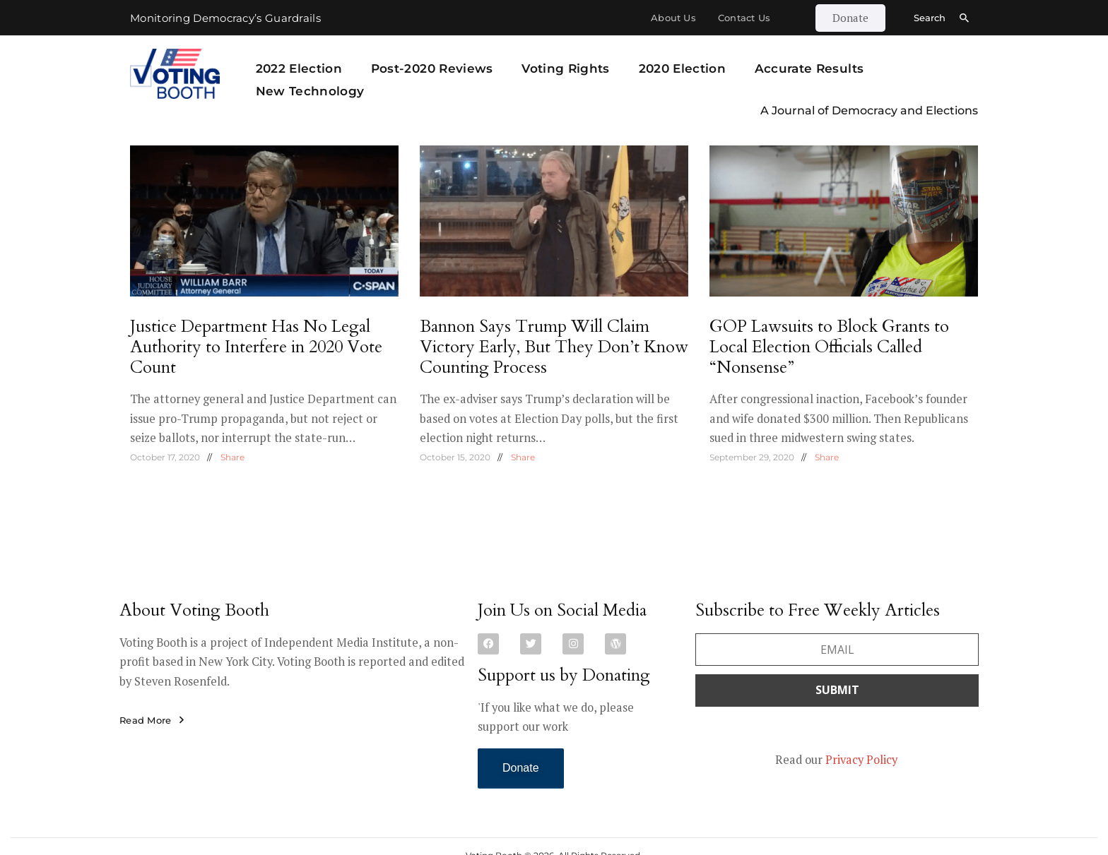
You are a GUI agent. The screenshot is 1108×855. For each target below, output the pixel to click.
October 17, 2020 (165, 457)
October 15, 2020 (455, 457)
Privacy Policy (861, 759)
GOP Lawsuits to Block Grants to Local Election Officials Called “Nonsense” (829, 347)
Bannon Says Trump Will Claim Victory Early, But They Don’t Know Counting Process (554, 347)
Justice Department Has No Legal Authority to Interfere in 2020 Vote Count (256, 347)
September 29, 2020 (751, 457)
